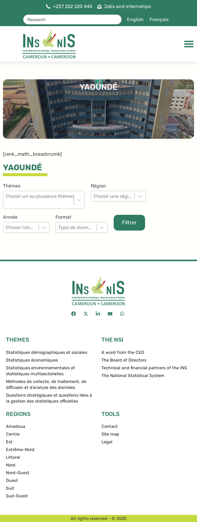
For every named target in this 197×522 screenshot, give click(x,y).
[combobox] (72, 19)
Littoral (13, 457)
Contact (109, 426)
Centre (13, 434)
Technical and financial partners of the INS (144, 367)
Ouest (12, 480)
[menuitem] (135, 19)
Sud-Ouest (17, 496)
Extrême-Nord (20, 449)
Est (9, 441)
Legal (106, 441)
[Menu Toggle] (189, 44)
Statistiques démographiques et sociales (46, 352)
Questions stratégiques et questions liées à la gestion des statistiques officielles (49, 398)
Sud (10, 488)
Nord (10, 465)
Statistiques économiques (32, 360)
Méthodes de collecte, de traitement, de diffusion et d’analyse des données (46, 384)
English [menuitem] (135, 19)
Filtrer (129, 222)
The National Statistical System (132, 375)
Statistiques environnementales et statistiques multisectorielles (40, 370)
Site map (110, 434)
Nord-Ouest (17, 472)
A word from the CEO (122, 352)
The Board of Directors (123, 360)
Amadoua (15, 426)
